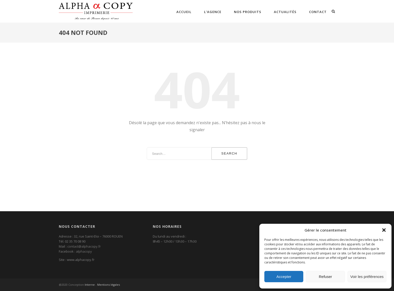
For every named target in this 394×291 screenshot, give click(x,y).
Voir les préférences (367, 276)
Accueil (183, 12)
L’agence (212, 12)
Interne (90, 284)
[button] (383, 230)
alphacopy (84, 251)
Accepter (283, 276)
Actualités (285, 12)
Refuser (325, 276)
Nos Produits (247, 12)
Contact (318, 12)
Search (229, 153)
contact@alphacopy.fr (84, 246)
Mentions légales (108, 284)
